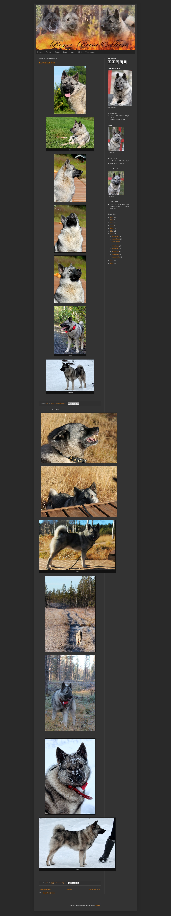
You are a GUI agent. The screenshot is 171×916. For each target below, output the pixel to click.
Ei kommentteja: (60, 403)
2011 (112, 263)
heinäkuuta (115, 246)
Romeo (48, 52)
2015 (112, 228)
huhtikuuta (115, 254)
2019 (112, 217)
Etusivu (69, 889)
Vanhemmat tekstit (94, 889)
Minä (80, 52)
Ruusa (57, 52)
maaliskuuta (116, 257)
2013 (112, 234)
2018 (112, 220)
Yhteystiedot (90, 52)
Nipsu (73, 52)
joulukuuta (115, 236)
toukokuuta (115, 251)
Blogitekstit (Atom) (49, 893)
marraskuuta (116, 239)
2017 (112, 223)
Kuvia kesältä (47, 62)
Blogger (98, 905)
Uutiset (40, 52)
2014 (112, 231)
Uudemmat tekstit (45, 889)
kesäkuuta (115, 249)
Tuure (65, 52)
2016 (112, 225)
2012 (112, 260)
